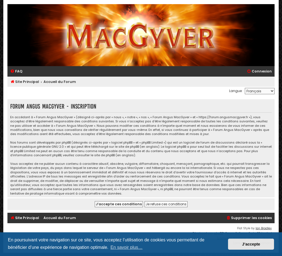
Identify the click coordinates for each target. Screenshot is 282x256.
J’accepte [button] (251, 244)
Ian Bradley (264, 228)
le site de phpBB (127, 147)
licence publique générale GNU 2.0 (37, 147)
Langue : (236, 90)
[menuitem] (16, 71)
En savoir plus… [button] (126, 247)
